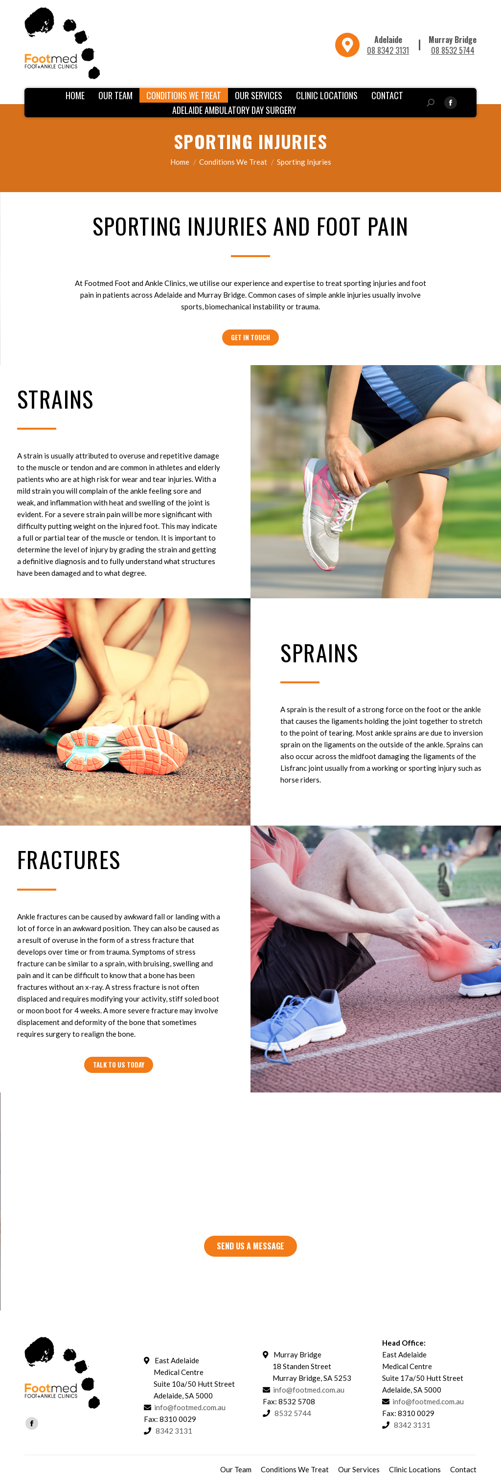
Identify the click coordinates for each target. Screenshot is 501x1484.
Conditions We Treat (233, 161)
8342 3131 (275, 1197)
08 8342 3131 (388, 50)
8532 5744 (292, 1413)
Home (179, 161)
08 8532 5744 (453, 50)
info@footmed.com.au (190, 1407)
